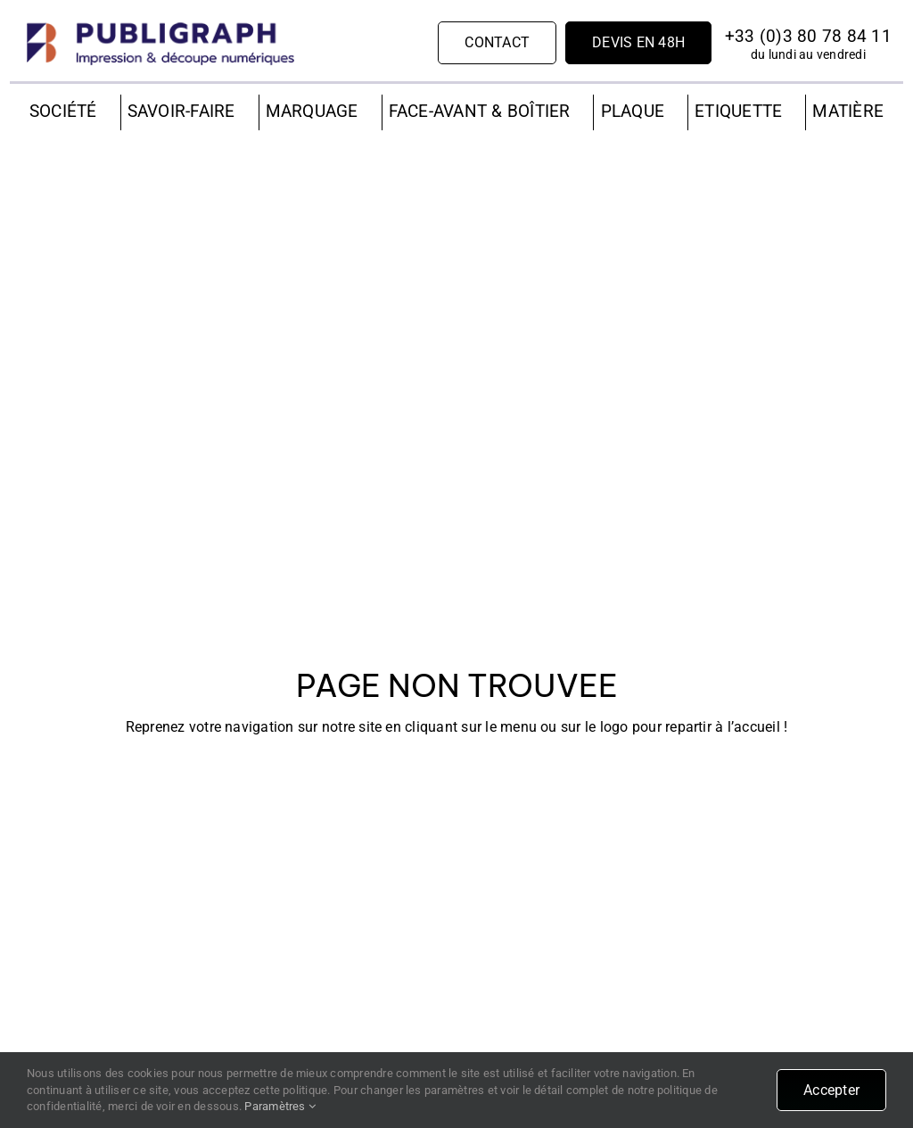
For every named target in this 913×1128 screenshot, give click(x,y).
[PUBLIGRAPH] (160, 24)
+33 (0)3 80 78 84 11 (808, 36)
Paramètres (280, 1106)
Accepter (831, 1090)
